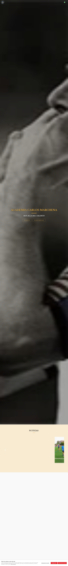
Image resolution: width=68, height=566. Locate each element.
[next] (62, 450)
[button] (59, 2)
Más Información (13, 564)
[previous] (5, 450)
